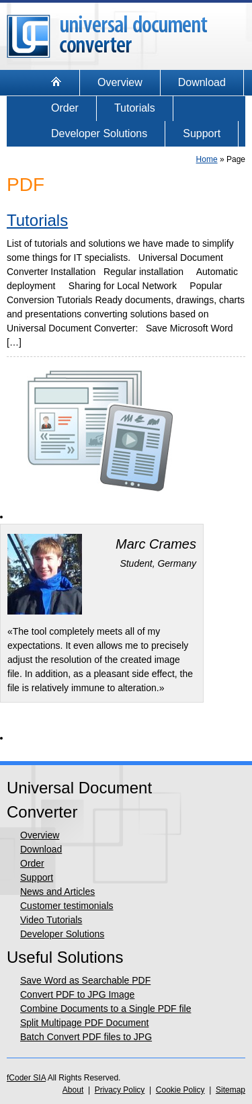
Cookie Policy (180, 1090)
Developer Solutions (99, 133)
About (72, 1090)
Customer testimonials (67, 905)
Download (202, 82)
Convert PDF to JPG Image (77, 994)
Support (201, 133)
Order (65, 108)
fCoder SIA (26, 1077)
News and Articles (57, 891)
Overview (119, 82)
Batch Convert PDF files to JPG (86, 1036)
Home (207, 159)
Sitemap (230, 1090)
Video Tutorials (51, 919)
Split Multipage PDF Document (84, 1022)
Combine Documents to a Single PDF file (105, 1008)
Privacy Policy (120, 1090)
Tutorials (134, 108)
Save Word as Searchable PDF (85, 980)
